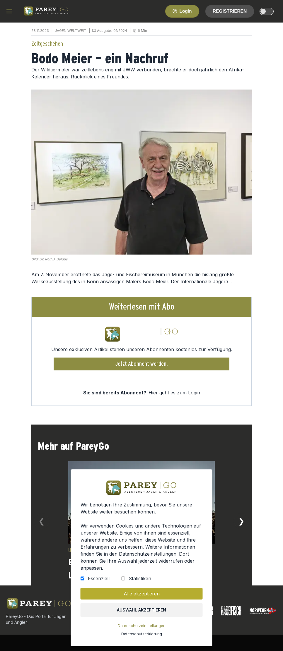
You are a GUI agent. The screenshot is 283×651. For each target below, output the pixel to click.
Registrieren (229, 10)
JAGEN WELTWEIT (70, 30)
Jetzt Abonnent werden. (141, 364)
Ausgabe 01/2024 (112, 30)
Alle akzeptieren (141, 596)
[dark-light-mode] (267, 11)
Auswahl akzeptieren (141, 611)
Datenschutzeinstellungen (141, 627)
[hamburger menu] (9, 11)
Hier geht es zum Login (174, 393)
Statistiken (140, 581)
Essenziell (99, 581)
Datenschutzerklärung (141, 635)
